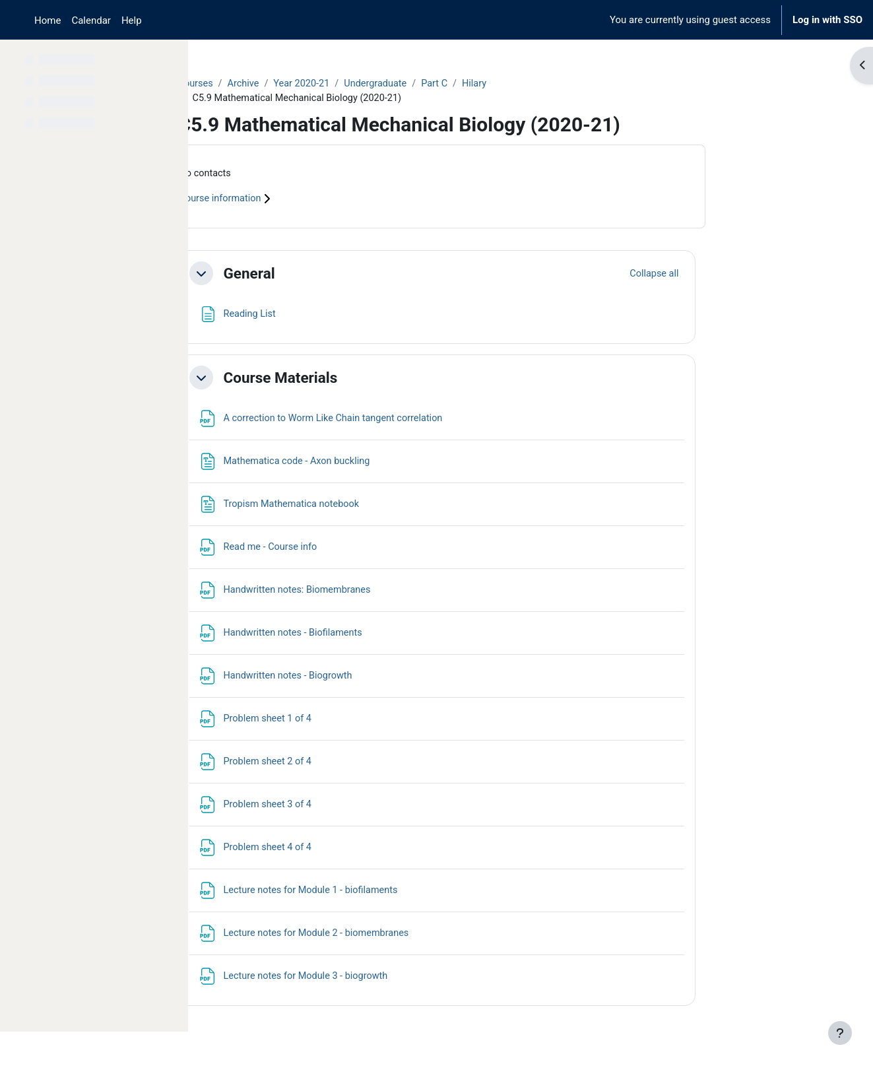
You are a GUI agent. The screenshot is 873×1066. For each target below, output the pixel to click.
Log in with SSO (827, 20)
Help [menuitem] (131, 20)
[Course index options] (171, 59)
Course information (311, 201)
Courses (279, 84)
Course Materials (364, 378)
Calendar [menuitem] (91, 20)
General (332, 274)
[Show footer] (840, 1033)
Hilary (566, 84)
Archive (328, 84)
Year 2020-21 (389, 84)
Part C (525, 84)
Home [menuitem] (47, 20)
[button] (284, 275)
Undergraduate (465, 84)
